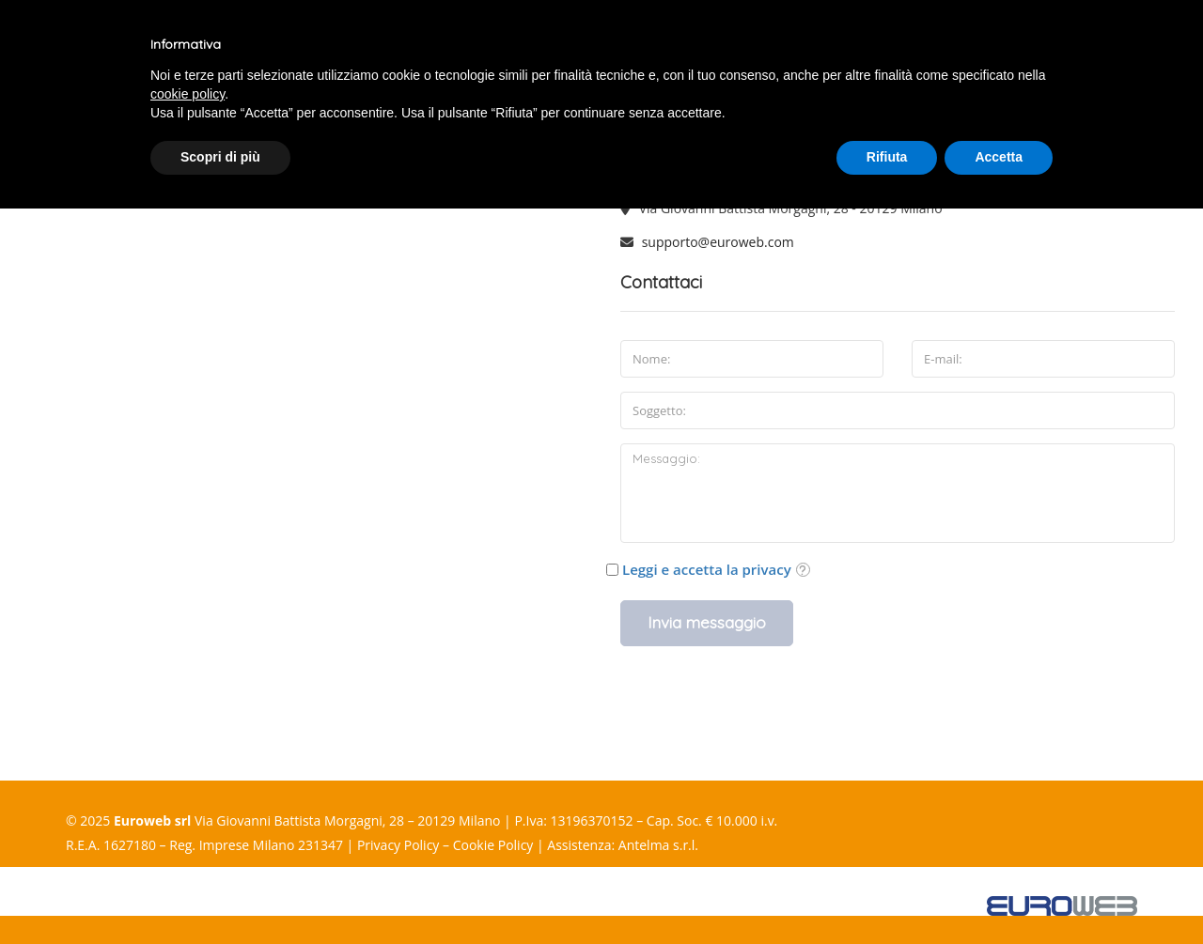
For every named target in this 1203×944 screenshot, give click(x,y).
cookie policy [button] (187, 93)
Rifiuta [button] (887, 156)
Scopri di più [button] (220, 156)
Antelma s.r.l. (658, 845)
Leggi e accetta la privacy (706, 569)
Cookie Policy (493, 845)
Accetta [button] (999, 156)
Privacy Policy (398, 845)
